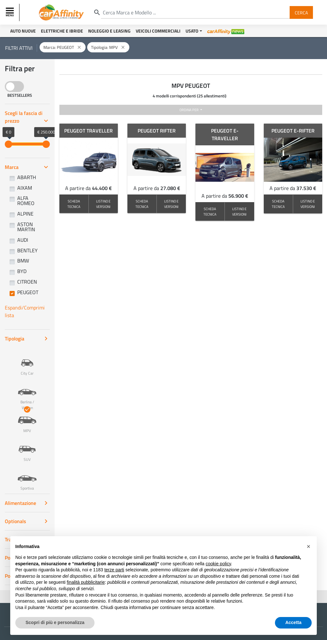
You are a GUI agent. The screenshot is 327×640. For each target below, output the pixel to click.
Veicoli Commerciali (158, 30)
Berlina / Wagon (27, 394)
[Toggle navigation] (10, 12)
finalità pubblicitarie (86, 596)
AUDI (22, 239)
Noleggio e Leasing (109, 30)
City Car (27, 362)
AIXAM (24, 187)
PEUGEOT (27, 292)
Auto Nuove (23, 30)
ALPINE (25, 213)
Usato (192, 30)
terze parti (114, 584)
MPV (27, 420)
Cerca (301, 12)
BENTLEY (27, 250)
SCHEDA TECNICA (73, 204)
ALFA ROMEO (25, 200)
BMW (23, 260)
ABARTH (26, 177)
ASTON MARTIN (26, 227)
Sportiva (27, 477)
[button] (308, 561)
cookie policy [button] (218, 577)
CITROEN (27, 281)
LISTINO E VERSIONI (103, 204)
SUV (27, 448)
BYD (22, 271)
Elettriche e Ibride (62, 30)
